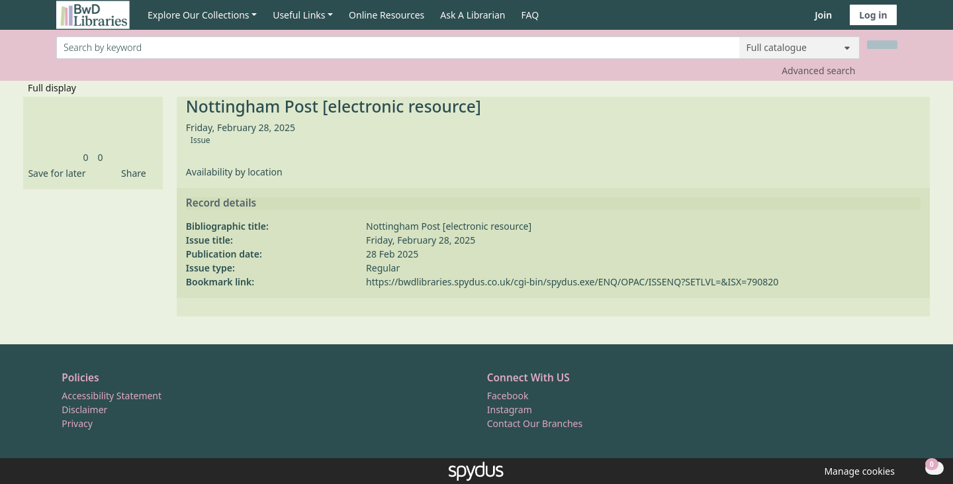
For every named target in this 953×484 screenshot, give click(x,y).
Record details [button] (221, 203)
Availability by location (234, 172)
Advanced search (818, 70)
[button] (54, 173)
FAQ (530, 15)
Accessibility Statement (111, 395)
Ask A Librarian (472, 15)
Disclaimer (84, 409)
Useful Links (299, 15)
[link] (85, 157)
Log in (873, 15)
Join (823, 15)
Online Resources (386, 15)
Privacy (77, 423)
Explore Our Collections (199, 15)
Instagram (509, 409)
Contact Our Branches (534, 423)
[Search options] (799, 47)
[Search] (882, 44)
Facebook (508, 395)
